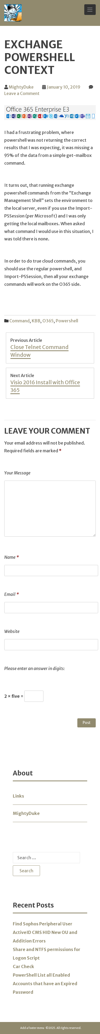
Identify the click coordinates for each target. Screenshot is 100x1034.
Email (11, 594)
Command (19, 320)
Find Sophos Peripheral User (42, 923)
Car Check (23, 966)
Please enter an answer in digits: (34, 668)
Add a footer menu (32, 1028)
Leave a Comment (21, 93)
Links (18, 796)
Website (11, 631)
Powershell (67, 320)
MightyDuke (21, 87)
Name (11, 557)
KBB (36, 320)
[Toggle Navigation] (90, 9)
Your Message (17, 473)
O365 (48, 320)
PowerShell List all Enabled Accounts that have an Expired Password (45, 983)
